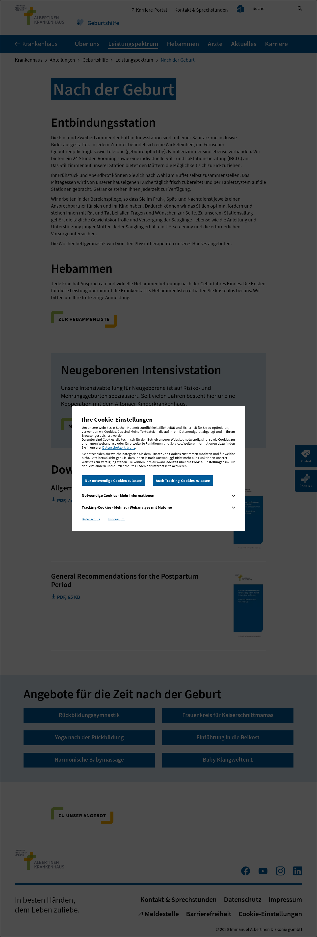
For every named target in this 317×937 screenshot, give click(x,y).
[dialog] (158, 468)
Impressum (116, 519)
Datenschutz (91, 519)
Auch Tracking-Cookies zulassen (183, 480)
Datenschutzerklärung (118, 447)
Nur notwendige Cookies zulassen (113, 480)
